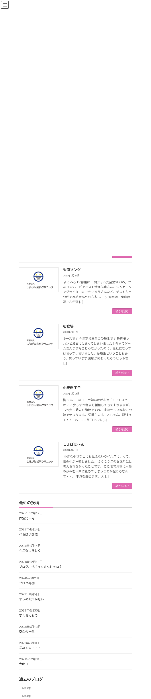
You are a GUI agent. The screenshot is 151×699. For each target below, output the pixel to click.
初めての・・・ (30, 648)
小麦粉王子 (72, 388)
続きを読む (122, 311)
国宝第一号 (27, 518)
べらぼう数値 (28, 534)
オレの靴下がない (31, 599)
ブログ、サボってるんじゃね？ (40, 567)
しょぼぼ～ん (73, 444)
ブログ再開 (27, 583)
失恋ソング (72, 270)
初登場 (68, 326)
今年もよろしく (30, 550)
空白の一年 (27, 631)
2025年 (26, 688)
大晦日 (23, 664)
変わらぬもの (28, 615)
